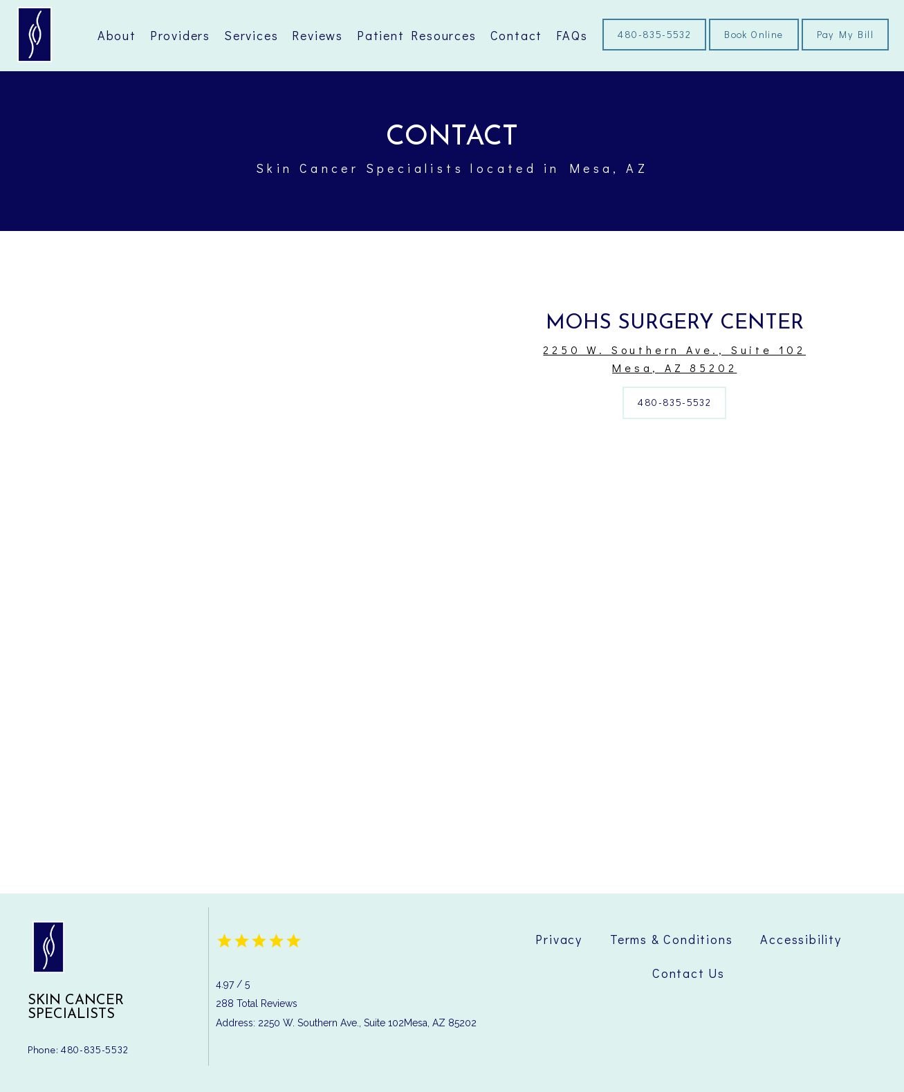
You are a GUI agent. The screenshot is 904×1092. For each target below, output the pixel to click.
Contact (516, 35)
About (117, 35)
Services (251, 35)
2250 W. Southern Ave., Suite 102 (675, 359)
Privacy (558, 939)
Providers (180, 35)
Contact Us (688, 973)
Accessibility (800, 939)
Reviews (317, 35)
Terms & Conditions (671, 939)
